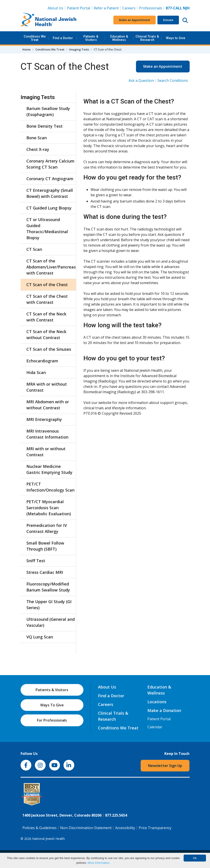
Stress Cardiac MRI (44, 572)
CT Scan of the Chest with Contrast (47, 299)
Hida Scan (36, 372)
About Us (55, 8)
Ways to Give (175, 38)
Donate (168, 20)
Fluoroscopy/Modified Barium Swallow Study (48, 587)
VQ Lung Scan (39, 637)
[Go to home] (48, 20)
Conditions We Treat (35, 38)
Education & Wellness (119, 38)
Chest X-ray (37, 149)
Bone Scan (36, 137)
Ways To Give (52, 705)
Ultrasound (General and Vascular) (50, 622)
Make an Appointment (134, 20)
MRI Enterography (44, 419)
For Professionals (52, 720)
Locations (156, 701)
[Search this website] (185, 20)
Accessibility (125, 827)
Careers (129, 8)
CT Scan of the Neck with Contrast (46, 317)
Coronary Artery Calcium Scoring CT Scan (50, 164)
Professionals (150, 8)
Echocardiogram (42, 360)
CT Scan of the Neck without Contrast (46, 334)
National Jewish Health (48, 838)
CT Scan (34, 249)
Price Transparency (155, 827)
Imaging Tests (79, 49)
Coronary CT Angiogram (49, 178)
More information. (99, 862)
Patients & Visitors (90, 38)
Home (26, 49)
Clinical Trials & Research (147, 38)
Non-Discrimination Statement (86, 827)
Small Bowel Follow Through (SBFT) (45, 546)
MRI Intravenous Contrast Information (47, 434)
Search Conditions (172, 80)
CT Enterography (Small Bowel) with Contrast (49, 193)
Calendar (154, 726)
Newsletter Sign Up (165, 765)
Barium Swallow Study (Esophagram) (48, 111)
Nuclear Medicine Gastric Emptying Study (49, 469)
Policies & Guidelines (39, 827)
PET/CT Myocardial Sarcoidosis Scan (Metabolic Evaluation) (48, 507)
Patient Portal (78, 8)
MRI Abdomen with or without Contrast (47, 404)
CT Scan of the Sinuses (48, 349)
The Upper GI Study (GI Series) (49, 604)
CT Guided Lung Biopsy (49, 208)
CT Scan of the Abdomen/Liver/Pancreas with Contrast (50, 267)
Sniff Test (35, 560)
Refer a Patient (106, 8)
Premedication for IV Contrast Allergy (46, 528)
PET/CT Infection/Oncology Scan (50, 487)
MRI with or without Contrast (46, 451)
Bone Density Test (44, 126)
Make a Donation (164, 710)
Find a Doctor (63, 38)
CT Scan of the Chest (47, 284)
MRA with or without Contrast (46, 387)
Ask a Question (141, 80)
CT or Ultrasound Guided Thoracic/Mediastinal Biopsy (47, 228)
